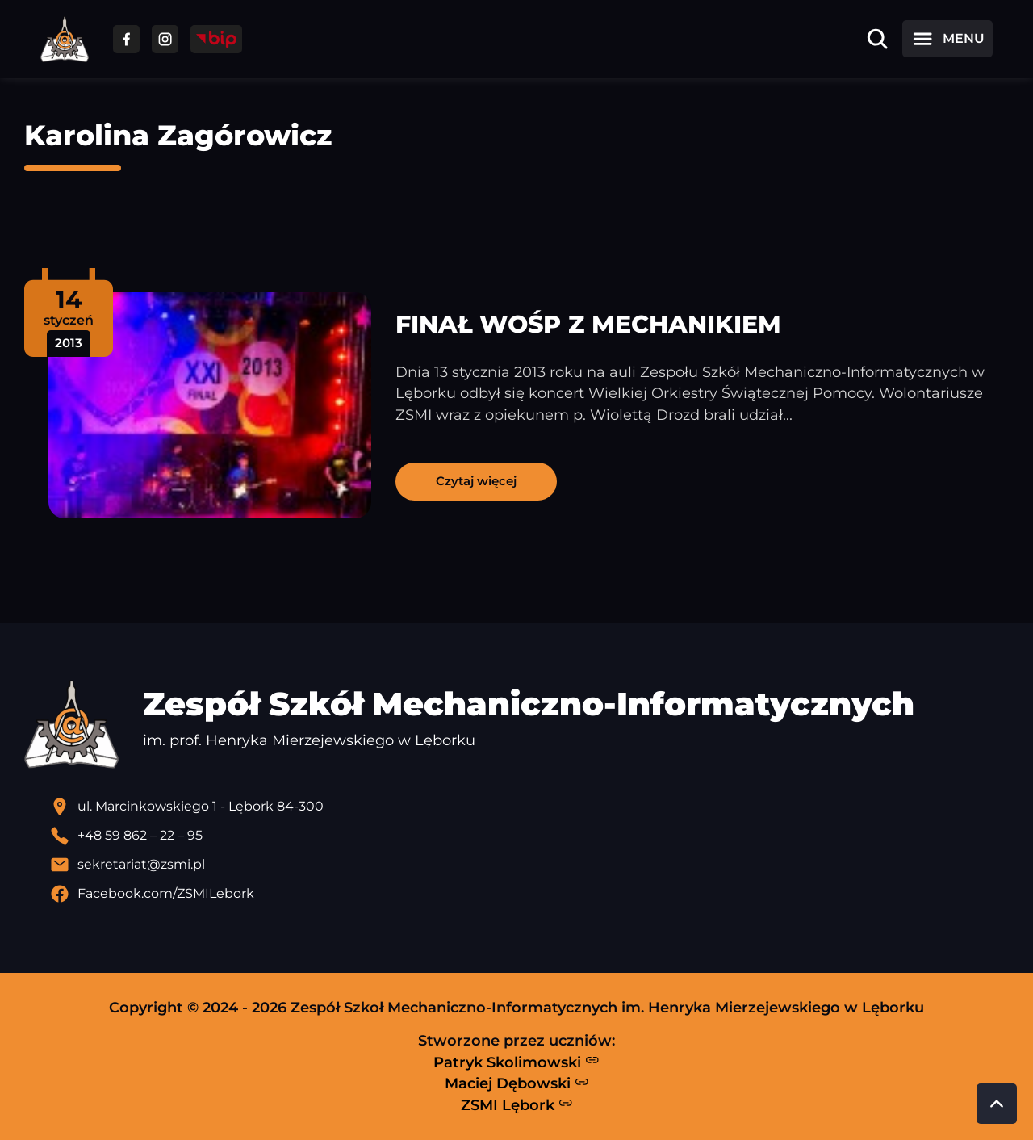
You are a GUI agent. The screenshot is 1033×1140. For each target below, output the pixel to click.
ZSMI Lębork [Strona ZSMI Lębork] (517, 1104)
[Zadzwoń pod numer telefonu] (529, 835)
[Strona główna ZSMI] (64, 39)
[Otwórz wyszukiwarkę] (877, 39)
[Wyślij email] (529, 864)
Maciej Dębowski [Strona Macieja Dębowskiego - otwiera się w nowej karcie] (517, 1083)
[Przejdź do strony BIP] (216, 39)
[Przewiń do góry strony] (997, 1103)
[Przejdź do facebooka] (126, 39)
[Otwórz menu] (947, 38)
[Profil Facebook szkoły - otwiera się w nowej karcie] (529, 893)
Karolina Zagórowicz (178, 135)
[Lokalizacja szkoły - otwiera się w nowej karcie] (529, 806)
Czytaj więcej (476, 480)
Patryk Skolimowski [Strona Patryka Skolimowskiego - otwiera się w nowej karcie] (516, 1062)
